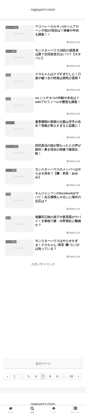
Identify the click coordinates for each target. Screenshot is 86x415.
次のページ (43, 363)
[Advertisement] (43, 310)
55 (71, 376)
